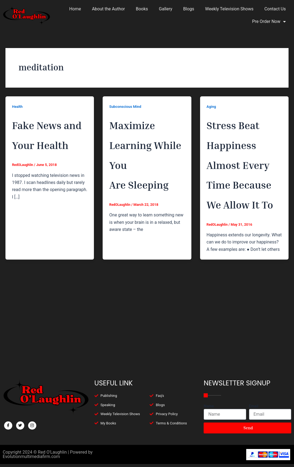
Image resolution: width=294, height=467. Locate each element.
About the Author (108, 8)
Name (209, 401)
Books (142, 8)
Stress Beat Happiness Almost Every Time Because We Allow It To (244, 202)
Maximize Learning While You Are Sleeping (144, 163)
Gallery (165, 8)
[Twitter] (20, 420)
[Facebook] (8, 420)
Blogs (188, 8)
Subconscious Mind (126, 106)
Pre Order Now (269, 21)
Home (75, 8)
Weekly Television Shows (229, 8)
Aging (212, 106)
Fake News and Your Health (49, 143)
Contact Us (275, 8)
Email (254, 401)
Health (17, 106)
